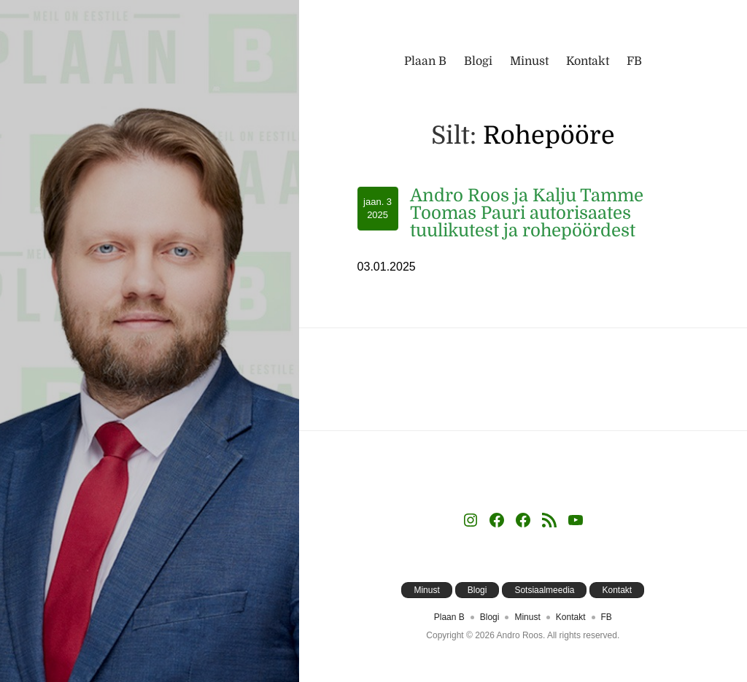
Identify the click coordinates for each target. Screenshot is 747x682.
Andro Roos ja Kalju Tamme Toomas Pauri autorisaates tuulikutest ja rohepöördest (526, 213)
